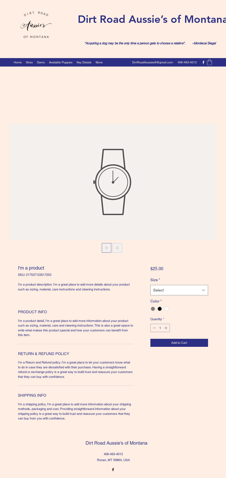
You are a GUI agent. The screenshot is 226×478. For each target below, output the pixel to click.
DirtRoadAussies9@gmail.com (152, 62)
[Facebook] (203, 62)
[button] (209, 62)
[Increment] (166, 328)
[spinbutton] (160, 328)
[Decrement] (154, 328)
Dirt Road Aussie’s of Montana (114, 443)
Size (155, 280)
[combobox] (179, 290)
